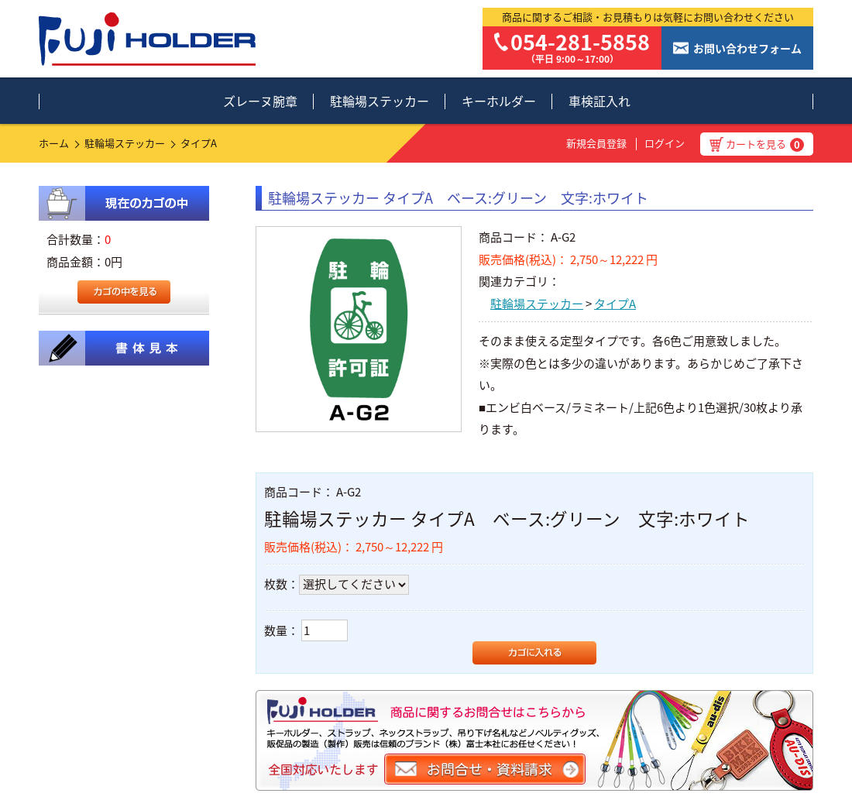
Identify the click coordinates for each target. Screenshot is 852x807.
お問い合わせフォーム (747, 48)
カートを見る (765, 144)
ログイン (664, 143)
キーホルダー (499, 100)
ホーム (54, 143)
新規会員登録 (596, 143)
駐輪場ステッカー (379, 100)
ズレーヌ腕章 (260, 100)
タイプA (198, 143)
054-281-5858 (580, 41)
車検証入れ (599, 100)
